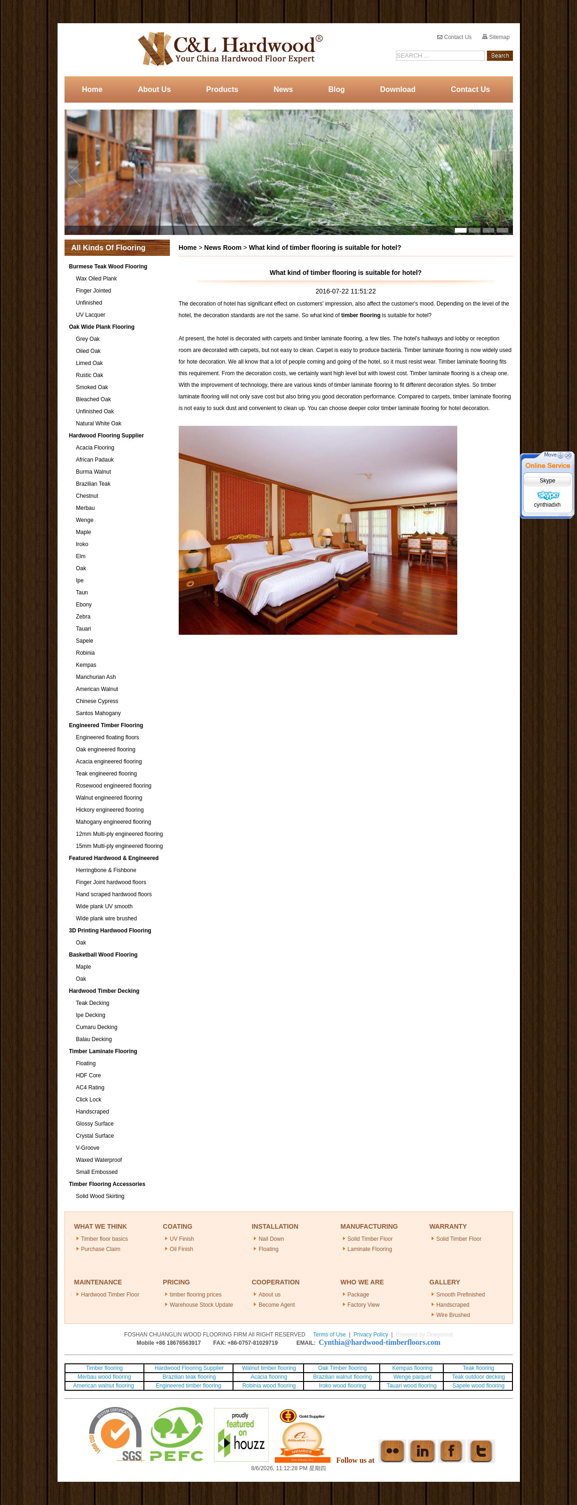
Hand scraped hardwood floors (114, 894)
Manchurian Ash (96, 677)
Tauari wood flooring (411, 1385)
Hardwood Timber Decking (104, 991)
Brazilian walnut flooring (341, 1377)
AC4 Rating (90, 1087)
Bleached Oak (93, 399)
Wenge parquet (412, 1377)
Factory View (364, 1305)
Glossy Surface (95, 1124)
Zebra (83, 616)
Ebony (84, 604)
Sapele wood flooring (479, 1385)
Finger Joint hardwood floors (111, 882)
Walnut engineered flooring (109, 798)
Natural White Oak (99, 423)
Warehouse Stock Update (201, 1305)
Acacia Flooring (95, 447)
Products (222, 89)
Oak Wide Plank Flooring (102, 327)
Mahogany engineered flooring (113, 822)
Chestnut (87, 496)
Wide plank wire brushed (106, 918)
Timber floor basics (104, 1239)
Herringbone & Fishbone (106, 870)
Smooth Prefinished (460, 1294)
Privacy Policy (370, 1334)
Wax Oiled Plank (96, 278)
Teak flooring (478, 1368)
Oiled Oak (88, 351)
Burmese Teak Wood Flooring (108, 266)
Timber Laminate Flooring (103, 1051)
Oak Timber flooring (342, 1368)
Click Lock (89, 1099)
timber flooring (361, 315)
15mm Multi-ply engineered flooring (119, 846)
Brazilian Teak (93, 484)
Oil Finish (181, 1249)
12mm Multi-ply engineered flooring (119, 834)
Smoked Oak (92, 387)
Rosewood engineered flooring (114, 785)
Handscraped (92, 1111)
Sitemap (495, 37)
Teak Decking (93, 1003)
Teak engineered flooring (106, 773)
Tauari (83, 628)
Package (359, 1294)
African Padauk (95, 459)
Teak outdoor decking (478, 1377)
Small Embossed (97, 1172)
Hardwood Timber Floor (110, 1294)
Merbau (85, 508)
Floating (86, 1063)
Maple (83, 532)
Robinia (85, 653)
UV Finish (182, 1239)
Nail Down (271, 1239)
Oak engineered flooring (106, 749)
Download (397, 89)
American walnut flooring (104, 1385)
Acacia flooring (269, 1377)
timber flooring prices (195, 1294)
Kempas (86, 665)
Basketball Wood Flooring (103, 954)
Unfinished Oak (95, 411)
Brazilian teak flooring (188, 1377)
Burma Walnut (93, 472)
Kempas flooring (412, 1368)
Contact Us (454, 37)
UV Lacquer (90, 315)
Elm (81, 556)
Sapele (84, 641)
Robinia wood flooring (269, 1385)
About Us (154, 89)
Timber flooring (104, 1368)
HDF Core (88, 1075)
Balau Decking (94, 1039)
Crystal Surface (95, 1136)
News (283, 89)
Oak (81, 568)
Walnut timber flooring (269, 1368)
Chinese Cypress (97, 701)
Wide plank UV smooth (104, 906)
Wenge (85, 520)
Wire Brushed (453, 1315)
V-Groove (88, 1148)
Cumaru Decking (96, 1027)
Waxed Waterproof (99, 1160)
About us (269, 1294)
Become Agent (277, 1305)
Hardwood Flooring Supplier (106, 435)
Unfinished (89, 303)
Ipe (80, 580)
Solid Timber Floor (370, 1239)
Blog (336, 89)
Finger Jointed (93, 290)
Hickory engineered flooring (110, 810)
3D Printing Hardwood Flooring (110, 930)
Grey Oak (88, 339)
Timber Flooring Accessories (107, 1184)
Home (92, 89)
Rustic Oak (90, 375)
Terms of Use (329, 1334)
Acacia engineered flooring (109, 761)
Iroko (82, 544)
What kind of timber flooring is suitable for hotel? (325, 247)
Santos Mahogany (98, 713)
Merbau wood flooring (104, 1377)
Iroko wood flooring (342, 1385)
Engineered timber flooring (188, 1385)
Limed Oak (89, 363)
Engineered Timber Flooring (106, 725)
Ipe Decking (90, 1015)
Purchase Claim (101, 1249)
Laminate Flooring (370, 1249)
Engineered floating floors (107, 737)
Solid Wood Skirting (100, 1196)
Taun (82, 592)
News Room (222, 247)
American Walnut (97, 689)
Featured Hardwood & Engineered (114, 858)
